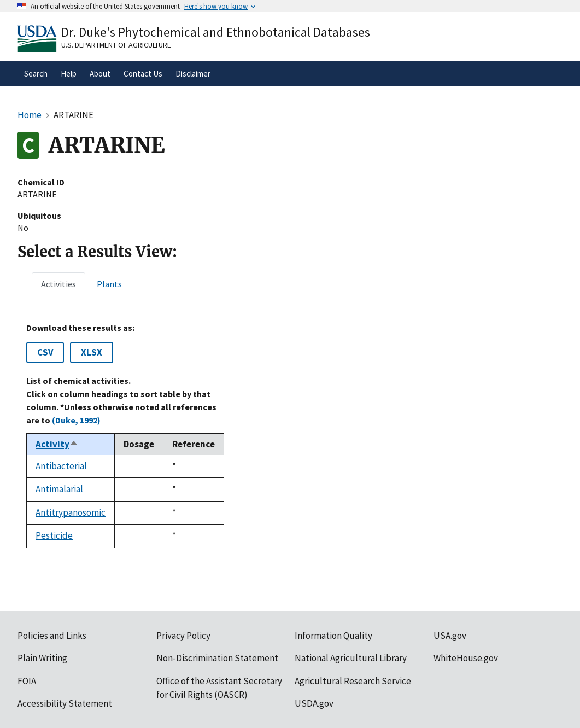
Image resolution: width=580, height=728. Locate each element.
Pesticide (54, 535)
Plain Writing (42, 658)
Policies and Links (51, 636)
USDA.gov (314, 703)
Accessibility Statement (64, 703)
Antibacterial (61, 466)
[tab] (58, 283)
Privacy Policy (183, 636)
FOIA (26, 681)
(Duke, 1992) (76, 420)
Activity (57, 444)
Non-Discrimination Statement (217, 658)
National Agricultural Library (351, 658)
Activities (58, 283)
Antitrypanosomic (71, 512)
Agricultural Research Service (353, 681)
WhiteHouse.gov (465, 658)
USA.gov (449, 636)
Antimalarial (59, 489)
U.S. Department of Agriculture (116, 45)
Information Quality (333, 636)
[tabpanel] (290, 435)
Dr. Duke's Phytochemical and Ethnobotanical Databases (215, 32)
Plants (109, 283)
